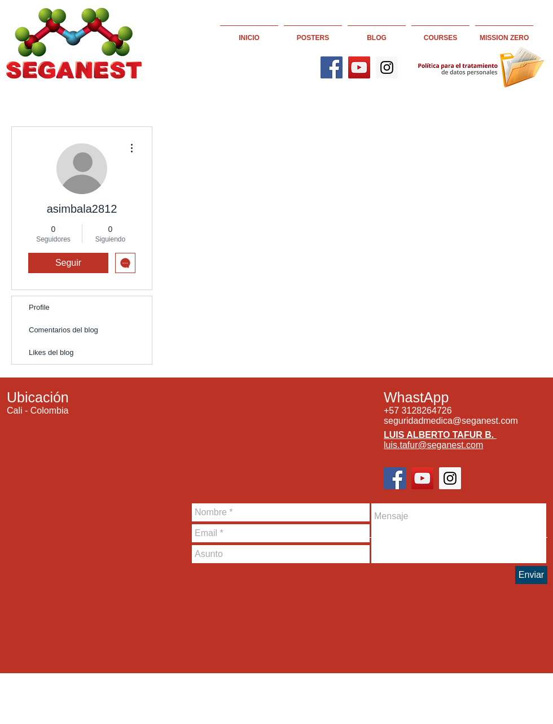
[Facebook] (332, 67)
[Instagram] (387, 67)
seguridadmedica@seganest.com (451, 420)
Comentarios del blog (63, 330)
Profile (39, 307)
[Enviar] (531, 575)
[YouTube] (359, 67)
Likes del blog (51, 352)
